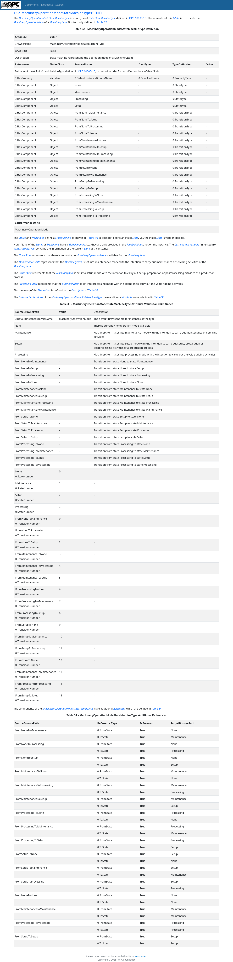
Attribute (127, 297)
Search (59, 4)
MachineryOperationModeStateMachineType (44, 18)
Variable (194, 244)
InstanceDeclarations (31, 297)
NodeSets (47, 4)
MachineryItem (58, 22)
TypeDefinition (135, 244)
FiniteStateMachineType (102, 18)
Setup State (25, 273)
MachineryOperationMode (29, 22)
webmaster (140, 956)
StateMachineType (24, 248)
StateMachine (63, 238)
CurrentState (181, 244)
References (119, 708)
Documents (32, 4)
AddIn (176, 18)
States (22, 238)
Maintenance (26, 262)
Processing (25, 284)
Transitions (38, 238)
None (22, 255)
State (135, 238)
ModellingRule (77, 244)
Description (77, 290)
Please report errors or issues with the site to (110, 956)
